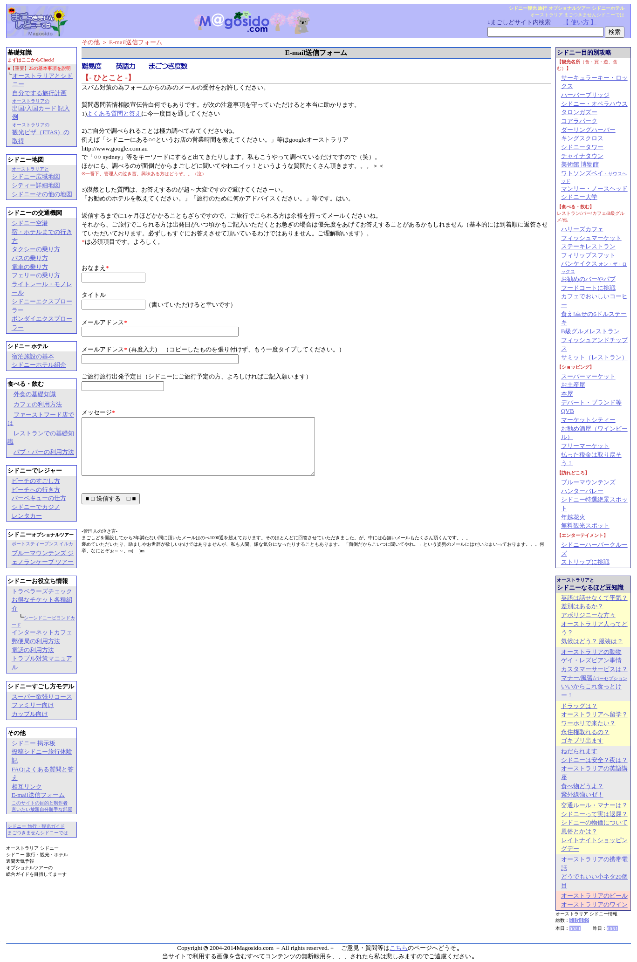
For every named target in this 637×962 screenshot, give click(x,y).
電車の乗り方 (30, 266)
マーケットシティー (588, 419)
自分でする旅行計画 (39, 92)
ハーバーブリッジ (585, 94)
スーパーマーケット (588, 376)
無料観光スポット (585, 525)
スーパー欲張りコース (42, 696)
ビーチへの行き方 (36, 489)
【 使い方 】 (579, 22)
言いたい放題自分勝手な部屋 (42, 809)
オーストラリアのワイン (594, 904)
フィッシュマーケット (591, 237)
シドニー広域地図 (36, 173)
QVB (567, 410)
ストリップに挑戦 (585, 561)
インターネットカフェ (42, 632)
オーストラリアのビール (594, 895)
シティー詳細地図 (36, 185)
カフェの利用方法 (38, 404)
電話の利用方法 (33, 649)
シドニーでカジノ (36, 506)
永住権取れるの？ (585, 731)
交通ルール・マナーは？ (594, 805)
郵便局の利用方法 (36, 641)
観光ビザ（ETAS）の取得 (40, 133)
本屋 (567, 393)
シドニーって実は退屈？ (594, 814)
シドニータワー (582, 147)
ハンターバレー (582, 491)
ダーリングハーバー (588, 129)
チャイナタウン (582, 155)
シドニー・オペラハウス (594, 103)
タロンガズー (579, 112)
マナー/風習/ (594, 677)
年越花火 (573, 517)
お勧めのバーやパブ (588, 278)
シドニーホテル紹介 (39, 364)
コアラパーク (579, 120)
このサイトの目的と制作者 (40, 802)
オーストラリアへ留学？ (594, 714)
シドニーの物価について (594, 822)
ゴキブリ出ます (582, 740)
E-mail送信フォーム (38, 794)
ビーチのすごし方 (36, 480)
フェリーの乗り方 (36, 275)
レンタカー (27, 515)
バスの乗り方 (30, 257)
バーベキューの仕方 (39, 498)
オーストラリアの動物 (591, 651)
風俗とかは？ (579, 831)
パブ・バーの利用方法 (44, 451)
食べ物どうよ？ (582, 786)
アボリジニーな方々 (588, 615)
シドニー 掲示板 (33, 743)
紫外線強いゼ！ (582, 794)
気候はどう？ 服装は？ (592, 641)
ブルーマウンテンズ (588, 482)
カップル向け (30, 713)
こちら (399, 947)
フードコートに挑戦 (588, 287)
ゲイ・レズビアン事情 (591, 660)
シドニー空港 (30, 223)
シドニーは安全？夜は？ (594, 759)
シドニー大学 (579, 196)
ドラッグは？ (579, 705)
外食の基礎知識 (35, 394)
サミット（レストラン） (594, 357)
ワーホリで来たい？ (588, 723)
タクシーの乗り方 (36, 249)
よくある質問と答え (114, 113)
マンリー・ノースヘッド (594, 188)
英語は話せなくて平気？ (594, 597)
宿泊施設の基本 (33, 356)
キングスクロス (582, 138)
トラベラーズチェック (42, 591)
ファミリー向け (33, 704)
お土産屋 (573, 384)
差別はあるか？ (582, 606)
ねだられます (579, 751)
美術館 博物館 (580, 164)
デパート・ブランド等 (591, 402)
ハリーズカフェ (582, 229)
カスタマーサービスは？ (594, 669)
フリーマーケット (585, 445)
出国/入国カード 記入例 (41, 109)
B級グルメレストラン (590, 331)
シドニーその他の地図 (42, 194)
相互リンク (27, 786)
